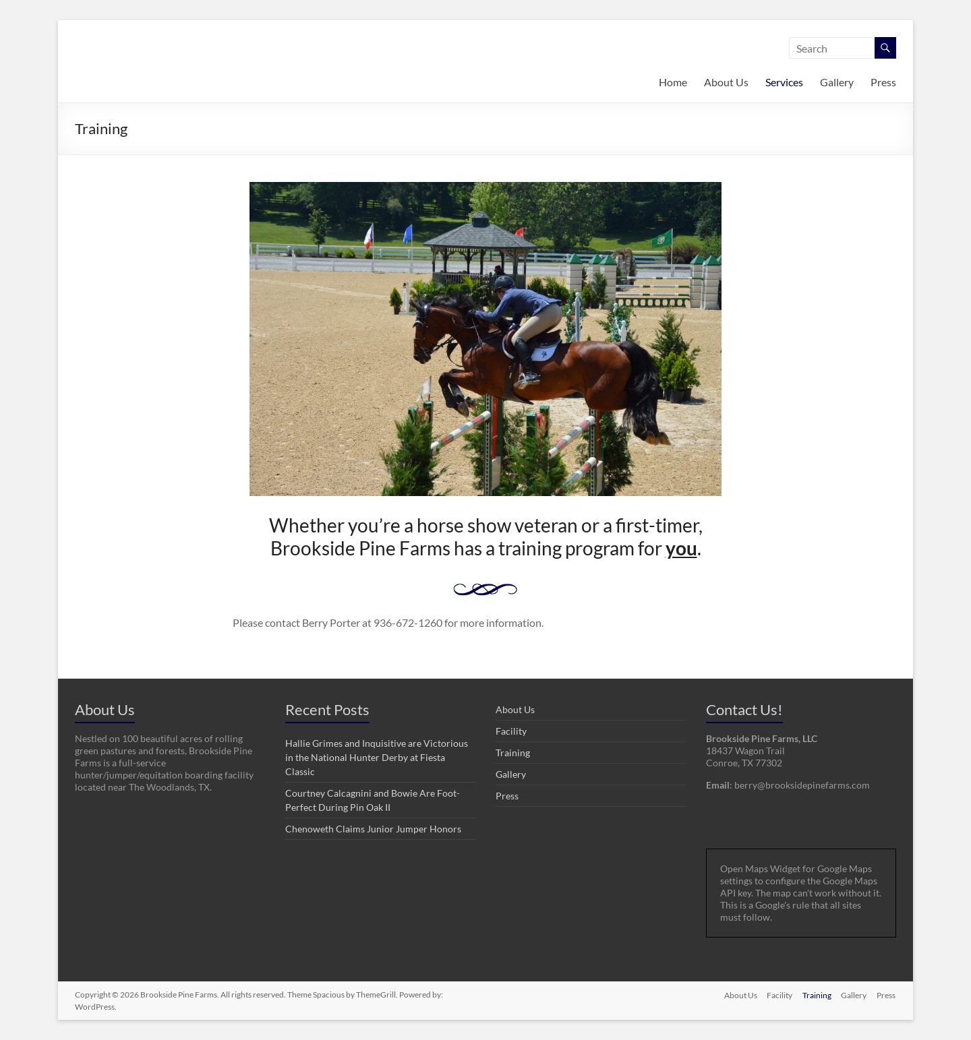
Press (883, 81)
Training (513, 752)
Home (673, 81)
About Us (726, 81)
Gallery (837, 81)
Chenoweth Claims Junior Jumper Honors (373, 828)
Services (784, 81)
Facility (511, 731)
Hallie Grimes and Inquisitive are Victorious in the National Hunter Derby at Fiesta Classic (376, 757)
